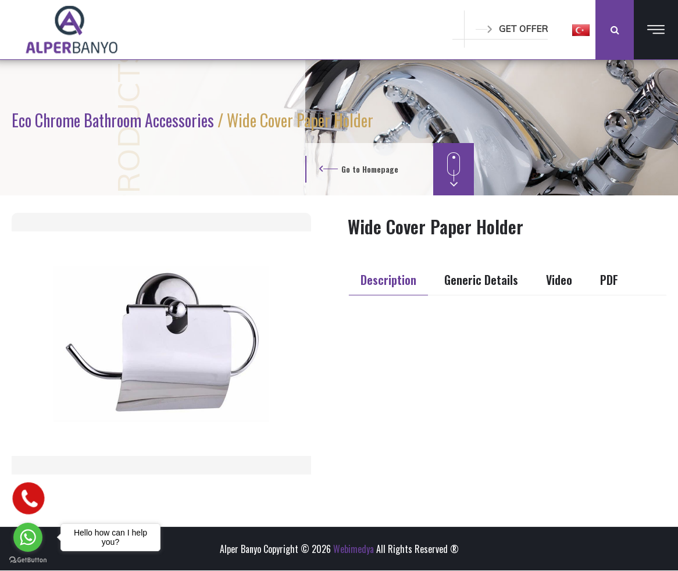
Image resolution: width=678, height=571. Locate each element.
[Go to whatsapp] (27, 537)
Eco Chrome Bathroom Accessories (114, 120)
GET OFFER (512, 28)
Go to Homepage (369, 169)
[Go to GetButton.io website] (28, 559)
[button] (581, 29)
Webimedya (353, 549)
